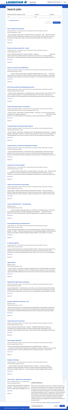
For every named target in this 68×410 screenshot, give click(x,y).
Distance (52, 14)
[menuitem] (14, 2)
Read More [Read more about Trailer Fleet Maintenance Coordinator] (10, 118)
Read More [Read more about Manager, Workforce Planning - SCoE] (10, 312)
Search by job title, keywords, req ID (16, 14)
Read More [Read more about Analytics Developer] (10, 371)
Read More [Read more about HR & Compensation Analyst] (10, 40)
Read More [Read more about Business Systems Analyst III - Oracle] (10, 59)
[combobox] (43, 17)
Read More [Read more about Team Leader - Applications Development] (10, 390)
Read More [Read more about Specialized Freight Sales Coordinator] (10, 293)
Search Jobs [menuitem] (33, 2)
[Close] (64, 383)
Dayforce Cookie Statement (53, 402)
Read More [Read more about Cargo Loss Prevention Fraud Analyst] (10, 196)
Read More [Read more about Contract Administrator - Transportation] (10, 215)
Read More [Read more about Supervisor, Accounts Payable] (10, 176)
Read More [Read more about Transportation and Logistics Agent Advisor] (10, 137)
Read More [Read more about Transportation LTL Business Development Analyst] (10, 157)
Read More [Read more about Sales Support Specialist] (10, 351)
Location (37, 14)
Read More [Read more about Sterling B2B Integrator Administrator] (10, 235)
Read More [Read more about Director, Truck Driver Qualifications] (10, 79)
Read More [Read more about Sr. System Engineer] (10, 254)
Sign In (65, 2)
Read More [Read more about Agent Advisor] (10, 274)
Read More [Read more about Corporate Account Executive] (10, 332)
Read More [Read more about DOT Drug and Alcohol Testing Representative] (10, 98)
